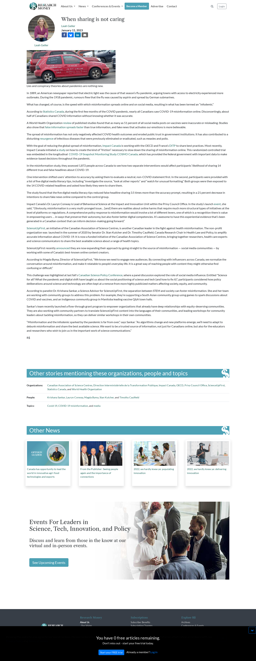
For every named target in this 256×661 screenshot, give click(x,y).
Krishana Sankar (56, 397)
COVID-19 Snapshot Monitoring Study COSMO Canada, (103, 154)
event (217, 204)
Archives (185, 622)
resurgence (46, 138)
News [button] (82, 6)
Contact (172, 6)
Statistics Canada (53, 111)
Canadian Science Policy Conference (100, 275)
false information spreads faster (64, 127)
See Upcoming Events (48, 562)
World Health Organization (87, 389)
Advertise (157, 6)
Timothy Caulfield (129, 397)
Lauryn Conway (74, 397)
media (97, 405)
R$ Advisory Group (90, 632)
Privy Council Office (196, 385)
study (61, 150)
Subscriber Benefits (140, 622)
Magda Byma (91, 397)
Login (222, 6)
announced (63, 248)
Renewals (135, 629)
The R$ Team (88, 629)
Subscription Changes (142, 625)
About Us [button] (67, 6)
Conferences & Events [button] (106, 6)
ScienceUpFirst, (36, 228)
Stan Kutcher (107, 397)
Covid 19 (52, 405)
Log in (154, 658)
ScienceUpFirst (216, 385)
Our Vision (86, 625)
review (67, 122)
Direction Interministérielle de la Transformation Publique (125, 385)
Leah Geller (41, 45)
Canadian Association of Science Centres (69, 385)
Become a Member (136, 6)
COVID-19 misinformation (73, 405)
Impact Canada (111, 145)
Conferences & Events (192, 625)
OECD (179, 385)
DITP (172, 145)
